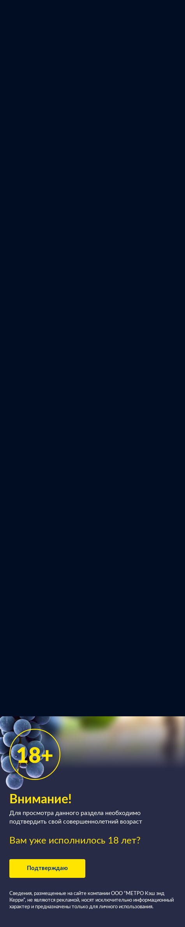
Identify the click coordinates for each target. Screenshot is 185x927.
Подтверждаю (47, 868)
